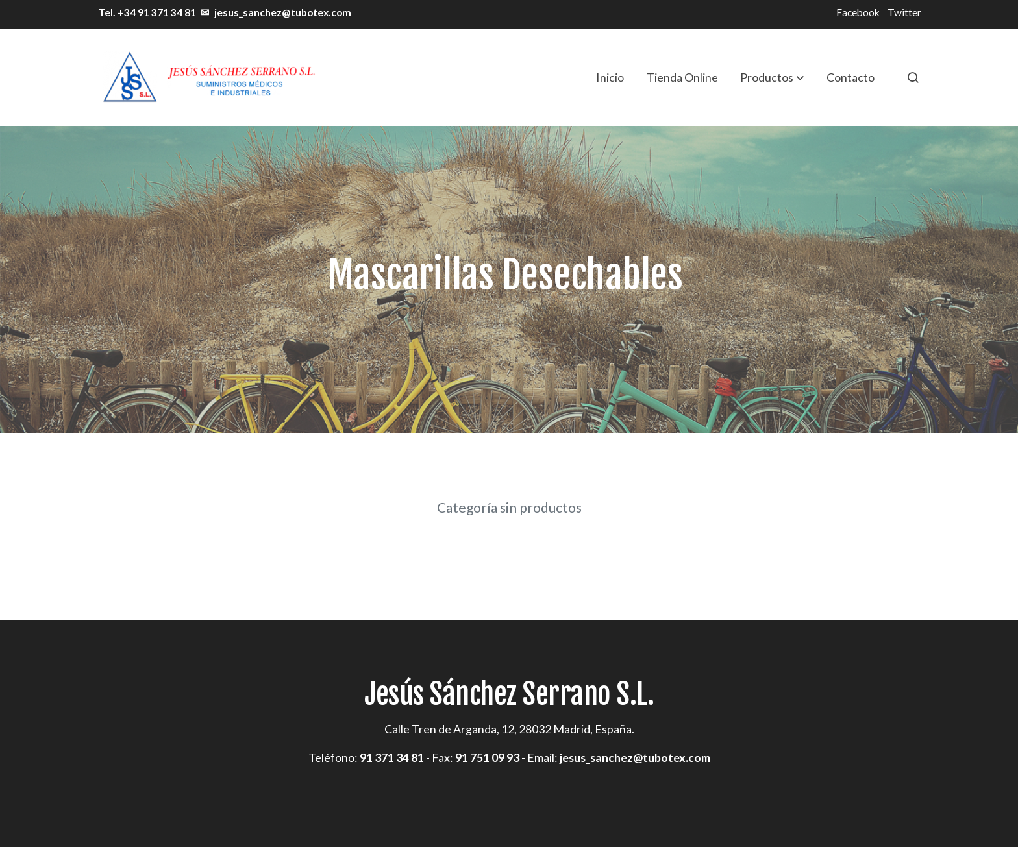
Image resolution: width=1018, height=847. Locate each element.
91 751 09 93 (487, 757)
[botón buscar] (912, 77)
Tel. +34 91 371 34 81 (146, 12)
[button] (772, 77)
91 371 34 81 (392, 757)
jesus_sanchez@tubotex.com (282, 12)
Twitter (904, 12)
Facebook (858, 12)
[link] (207, 77)
